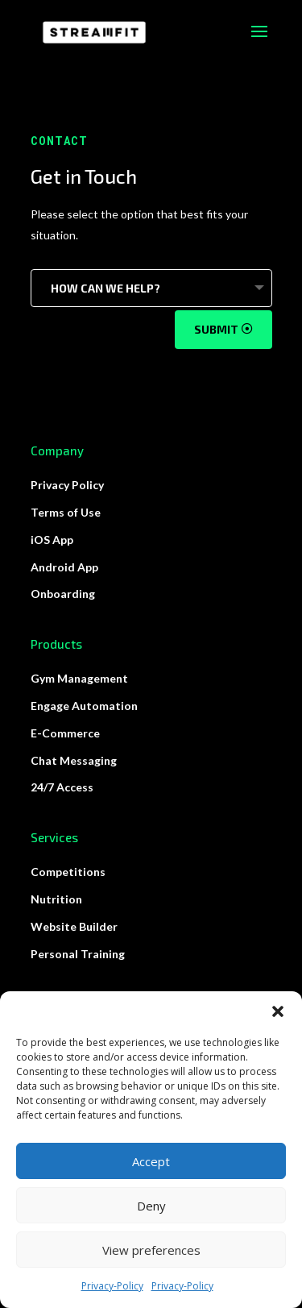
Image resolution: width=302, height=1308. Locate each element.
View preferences (151, 1250)
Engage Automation (84, 705)
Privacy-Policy (112, 1286)
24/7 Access (62, 787)
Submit (216, 329)
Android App (64, 567)
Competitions (68, 871)
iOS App (52, 539)
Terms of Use (66, 512)
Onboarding (63, 593)
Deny (151, 1206)
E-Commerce (65, 733)
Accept (151, 1161)
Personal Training (78, 954)
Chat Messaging (74, 760)
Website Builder (74, 926)
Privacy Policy (67, 485)
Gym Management (79, 678)
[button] (278, 1011)
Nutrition (56, 899)
